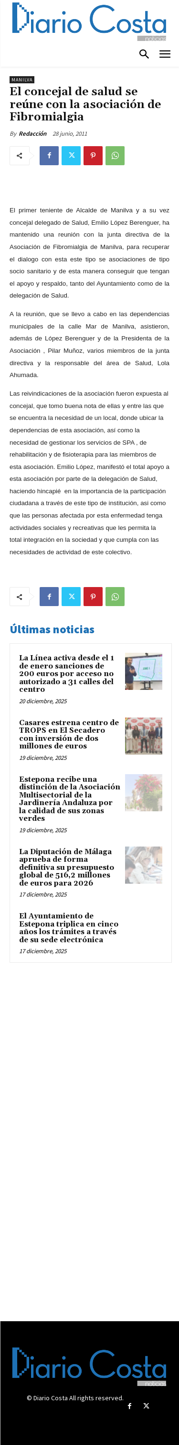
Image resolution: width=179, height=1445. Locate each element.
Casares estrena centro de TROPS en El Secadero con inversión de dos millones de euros (69, 734)
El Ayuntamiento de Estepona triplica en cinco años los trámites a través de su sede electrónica (68, 928)
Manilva (22, 79)
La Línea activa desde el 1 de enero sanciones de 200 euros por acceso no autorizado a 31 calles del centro (66, 674)
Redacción (32, 134)
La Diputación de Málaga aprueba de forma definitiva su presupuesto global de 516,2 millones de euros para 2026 (66, 867)
